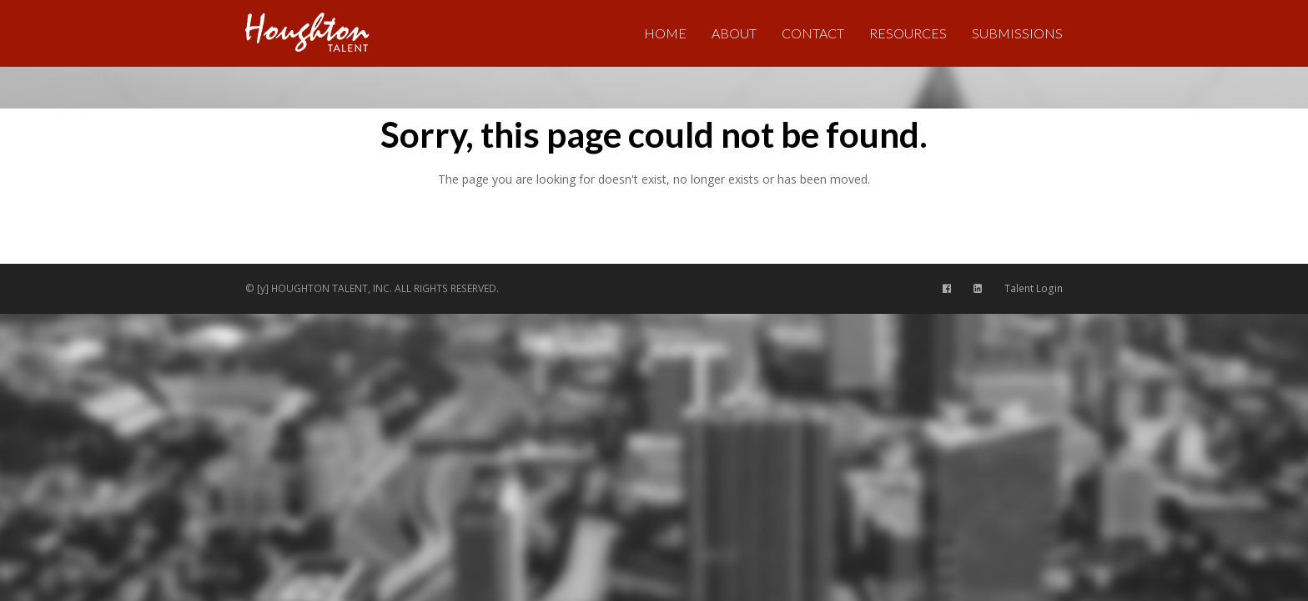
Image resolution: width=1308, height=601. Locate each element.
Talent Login (1033, 288)
